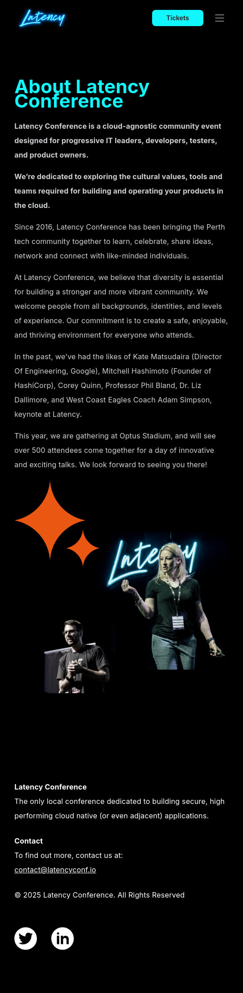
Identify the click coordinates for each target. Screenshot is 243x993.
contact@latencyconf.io (55, 869)
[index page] (59, 18)
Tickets (177, 18)
